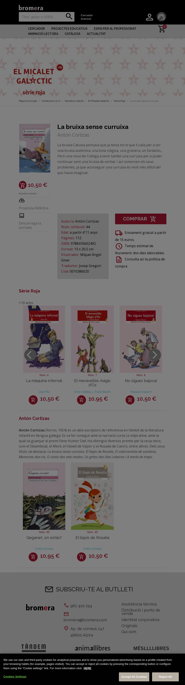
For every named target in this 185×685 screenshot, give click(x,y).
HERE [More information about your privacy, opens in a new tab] (87, 668)
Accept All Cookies (134, 676)
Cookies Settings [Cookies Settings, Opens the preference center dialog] (15, 676)
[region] (92, 669)
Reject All (165, 676)
